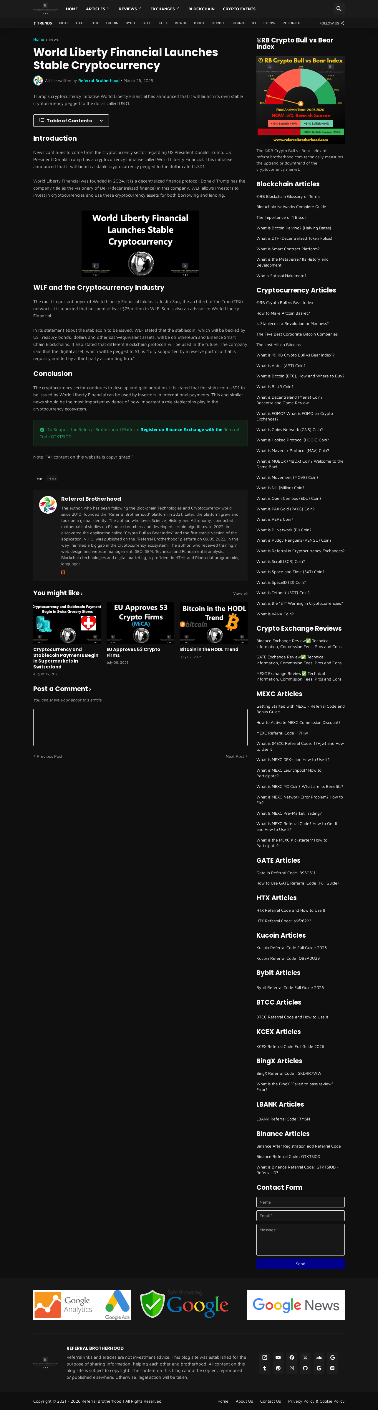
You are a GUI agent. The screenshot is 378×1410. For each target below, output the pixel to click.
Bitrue (181, 23)
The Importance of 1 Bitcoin (282, 217)
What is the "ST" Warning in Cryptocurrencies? (299, 603)
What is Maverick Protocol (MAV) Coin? (292, 450)
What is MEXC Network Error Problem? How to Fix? (299, 799)
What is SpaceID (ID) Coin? (281, 582)
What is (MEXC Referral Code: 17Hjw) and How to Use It (300, 746)
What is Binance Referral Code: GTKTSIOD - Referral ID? (297, 1169)
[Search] (339, 8)
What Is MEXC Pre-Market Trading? (289, 813)
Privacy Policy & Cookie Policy (316, 1401)
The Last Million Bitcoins (278, 344)
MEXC (64, 23)
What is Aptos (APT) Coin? (281, 365)
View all (240, 593)
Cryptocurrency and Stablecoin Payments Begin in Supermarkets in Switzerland (65, 658)
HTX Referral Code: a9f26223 (283, 920)
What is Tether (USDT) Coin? (283, 592)
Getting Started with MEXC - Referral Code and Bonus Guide (300, 709)
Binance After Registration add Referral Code (298, 1145)
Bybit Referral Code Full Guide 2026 (290, 987)
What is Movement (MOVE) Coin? (287, 477)
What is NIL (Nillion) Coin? (280, 487)
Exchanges (162, 8)
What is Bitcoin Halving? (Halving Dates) (293, 227)
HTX (95, 23)
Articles (95, 8)
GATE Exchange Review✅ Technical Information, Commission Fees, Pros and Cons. (299, 659)
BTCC (147, 23)
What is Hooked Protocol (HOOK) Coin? (292, 439)
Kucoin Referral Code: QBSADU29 (288, 958)
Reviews (128, 8)
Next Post (235, 756)
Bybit (130, 23)
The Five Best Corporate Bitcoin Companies (297, 333)
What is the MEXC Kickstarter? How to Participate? (291, 842)
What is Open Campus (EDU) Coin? (288, 498)
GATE (80, 23)
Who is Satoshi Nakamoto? (281, 275)
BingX (199, 23)
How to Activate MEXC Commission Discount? (298, 722)
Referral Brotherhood (91, 498)
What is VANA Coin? (275, 613)
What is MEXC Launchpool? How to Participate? (288, 773)
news (54, 39)
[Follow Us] (330, 23)
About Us (244, 1401)
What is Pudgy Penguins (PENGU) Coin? (293, 540)
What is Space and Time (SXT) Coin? (290, 571)
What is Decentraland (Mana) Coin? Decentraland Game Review (289, 400)
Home (72, 8)
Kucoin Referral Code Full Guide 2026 (291, 947)
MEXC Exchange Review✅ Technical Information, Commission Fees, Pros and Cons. (299, 676)
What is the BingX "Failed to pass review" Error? (294, 1086)
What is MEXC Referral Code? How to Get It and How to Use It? (296, 826)
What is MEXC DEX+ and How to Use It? (293, 759)
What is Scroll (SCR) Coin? (280, 561)
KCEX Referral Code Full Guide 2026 (290, 1046)
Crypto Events (239, 8)
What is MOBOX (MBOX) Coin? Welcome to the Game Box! (300, 464)
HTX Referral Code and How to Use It (290, 910)
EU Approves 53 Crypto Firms (133, 652)
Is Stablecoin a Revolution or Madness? (292, 323)
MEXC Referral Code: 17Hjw (282, 732)
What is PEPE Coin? (274, 519)
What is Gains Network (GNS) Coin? (289, 429)
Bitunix (238, 23)
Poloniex (291, 23)
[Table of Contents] (71, 120)
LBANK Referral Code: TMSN (283, 1118)
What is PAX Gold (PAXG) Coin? (285, 508)
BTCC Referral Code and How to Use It (292, 1016)
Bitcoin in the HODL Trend (209, 650)
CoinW (269, 23)
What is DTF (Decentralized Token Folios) (294, 238)
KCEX (163, 23)
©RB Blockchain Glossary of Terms (288, 196)
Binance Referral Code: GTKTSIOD (288, 1156)
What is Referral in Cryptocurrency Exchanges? (300, 550)
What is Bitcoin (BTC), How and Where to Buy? (300, 375)
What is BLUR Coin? (275, 386)
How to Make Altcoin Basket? (283, 312)
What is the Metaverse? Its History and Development (292, 262)
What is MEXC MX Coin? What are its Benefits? (299, 786)
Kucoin (112, 23)
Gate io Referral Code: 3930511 (285, 872)
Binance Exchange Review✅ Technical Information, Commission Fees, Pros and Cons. (299, 643)
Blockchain (201, 8)
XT (254, 23)
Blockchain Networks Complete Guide (291, 206)
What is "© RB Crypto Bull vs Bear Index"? (295, 354)
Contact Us (270, 1401)
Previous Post (49, 756)
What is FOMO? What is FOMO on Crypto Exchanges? (294, 416)
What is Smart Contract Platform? (288, 248)
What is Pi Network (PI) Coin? (283, 529)
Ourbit (218, 23)
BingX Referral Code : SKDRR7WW (288, 1073)
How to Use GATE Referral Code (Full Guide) (297, 882)
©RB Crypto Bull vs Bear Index (284, 302)
